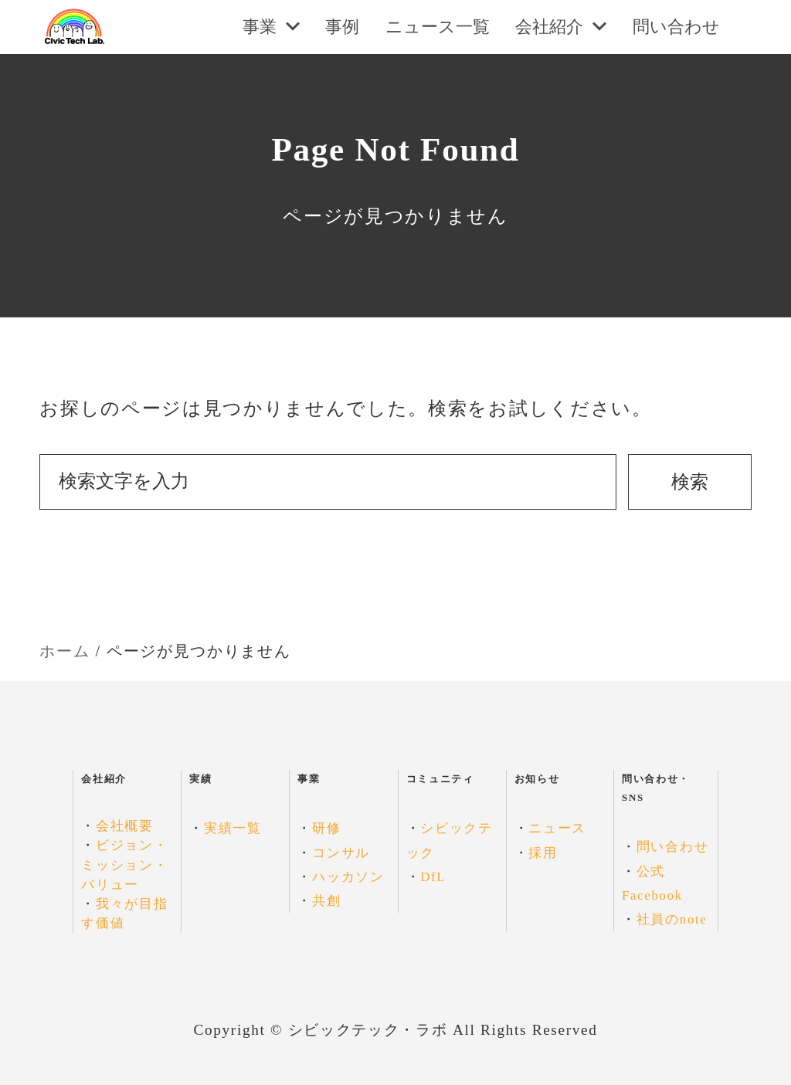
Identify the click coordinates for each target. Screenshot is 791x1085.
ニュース (557, 828)
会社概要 (125, 826)
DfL (433, 877)
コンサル (341, 853)
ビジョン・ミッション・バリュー (124, 864)
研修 (326, 828)
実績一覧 (233, 828)
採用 (542, 853)
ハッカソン (348, 877)
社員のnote (672, 919)
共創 (326, 900)
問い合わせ (672, 846)
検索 (689, 482)
